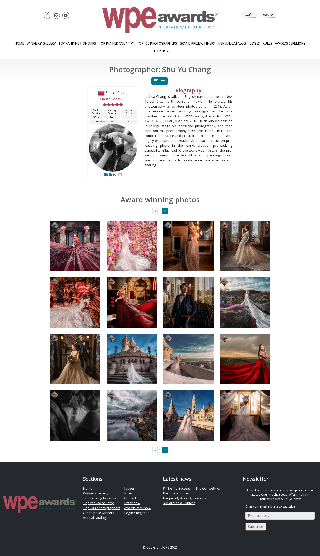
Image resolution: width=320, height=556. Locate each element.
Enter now (160, 51)
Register (268, 15)
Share (159, 80)
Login (248, 15)
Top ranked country (116, 43)
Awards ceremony (290, 43)
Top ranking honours (77, 43)
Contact (130, 498)
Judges (254, 43)
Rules (267, 43)
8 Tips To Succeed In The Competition (192, 488)
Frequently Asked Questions (184, 498)
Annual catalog (232, 43)
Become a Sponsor (177, 493)
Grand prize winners (197, 43)
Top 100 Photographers (157, 43)
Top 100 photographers (101, 508)
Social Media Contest (179, 503)
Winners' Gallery (41, 43)
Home (19, 43)
